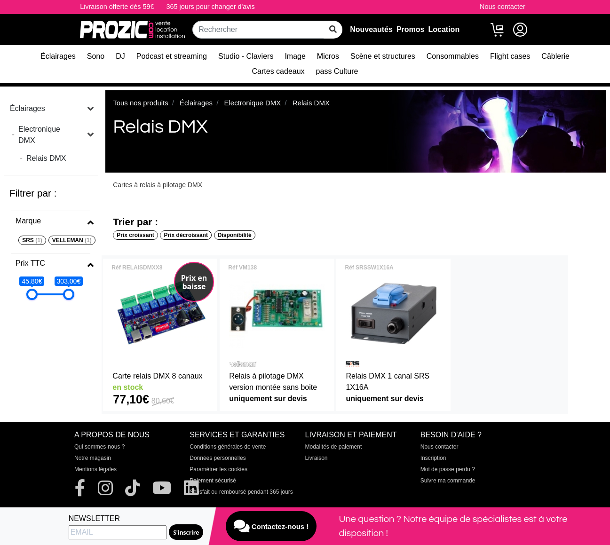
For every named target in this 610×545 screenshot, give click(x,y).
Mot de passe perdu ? (447, 469)
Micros (328, 56)
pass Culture (337, 71)
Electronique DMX (39, 134)
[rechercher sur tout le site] (333, 30)
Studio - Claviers (245, 56)
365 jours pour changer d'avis (210, 6)
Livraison (316, 458)
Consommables (453, 56)
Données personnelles (218, 458)
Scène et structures (382, 56)
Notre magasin (92, 458)
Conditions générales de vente (228, 446)
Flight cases (510, 56)
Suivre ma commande (447, 480)
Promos (410, 29)
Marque (28, 221)
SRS (32, 240)
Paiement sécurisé (213, 480)
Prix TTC (30, 263)
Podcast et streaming (171, 56)
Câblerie (555, 56)
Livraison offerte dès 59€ (117, 6)
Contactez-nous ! (271, 526)
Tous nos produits (140, 103)
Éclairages (58, 56)
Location (444, 29)
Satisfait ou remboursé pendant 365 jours (241, 492)
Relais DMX (46, 158)
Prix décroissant (186, 235)
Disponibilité (235, 235)
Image (295, 56)
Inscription (433, 458)
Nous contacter (502, 6)
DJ (120, 56)
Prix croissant (135, 235)
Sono (95, 56)
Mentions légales (95, 469)
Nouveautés (371, 29)
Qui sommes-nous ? (99, 446)
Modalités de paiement (333, 446)
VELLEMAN (72, 240)
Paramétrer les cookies (218, 469)
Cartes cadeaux (278, 71)
